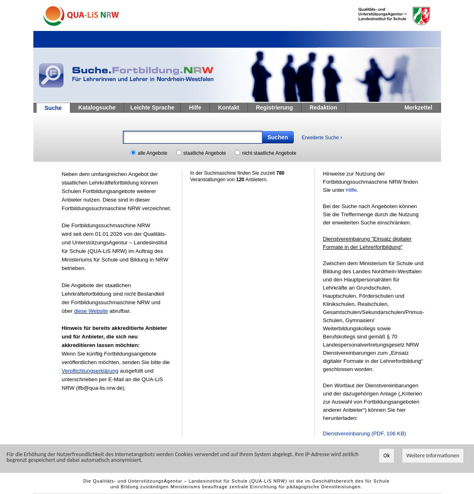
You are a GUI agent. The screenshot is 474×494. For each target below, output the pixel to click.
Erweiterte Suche (322, 137)
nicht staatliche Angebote (269, 153)
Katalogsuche (97, 107)
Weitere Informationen (432, 455)
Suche (53, 108)
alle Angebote (153, 153)
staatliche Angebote (204, 153)
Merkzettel (418, 107)
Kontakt (228, 107)
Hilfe (195, 107)
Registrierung (274, 107)
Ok (386, 455)
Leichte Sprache (152, 107)
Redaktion (323, 107)
